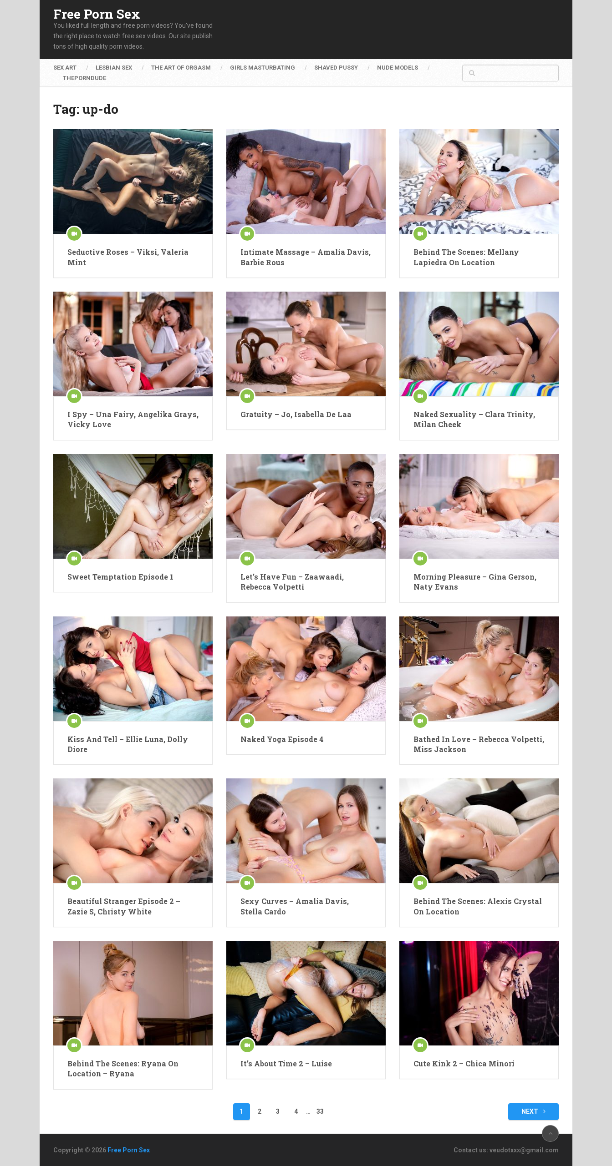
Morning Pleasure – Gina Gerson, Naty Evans (474, 581)
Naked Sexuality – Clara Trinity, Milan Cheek (474, 419)
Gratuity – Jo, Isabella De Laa (296, 414)
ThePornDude (84, 78)
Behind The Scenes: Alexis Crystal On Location (477, 906)
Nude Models (397, 67)
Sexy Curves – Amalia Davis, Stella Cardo (294, 906)
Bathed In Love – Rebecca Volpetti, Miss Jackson (478, 744)
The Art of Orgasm (181, 67)
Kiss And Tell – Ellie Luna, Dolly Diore (127, 744)
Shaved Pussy (336, 67)
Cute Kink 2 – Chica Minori (464, 1063)
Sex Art (64, 67)
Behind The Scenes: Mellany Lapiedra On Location (466, 257)
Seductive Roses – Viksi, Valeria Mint (128, 257)
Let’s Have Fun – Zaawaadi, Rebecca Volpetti (292, 581)
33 (320, 1111)
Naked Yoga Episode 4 (282, 739)
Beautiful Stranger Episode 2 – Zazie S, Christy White (123, 906)
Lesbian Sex (114, 67)
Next (533, 1111)
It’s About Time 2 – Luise (286, 1063)
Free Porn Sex (96, 14)
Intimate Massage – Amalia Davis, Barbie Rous (305, 257)
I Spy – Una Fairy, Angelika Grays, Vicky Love (133, 419)
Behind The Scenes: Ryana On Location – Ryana (122, 1068)
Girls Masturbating (262, 67)
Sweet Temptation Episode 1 (120, 576)
